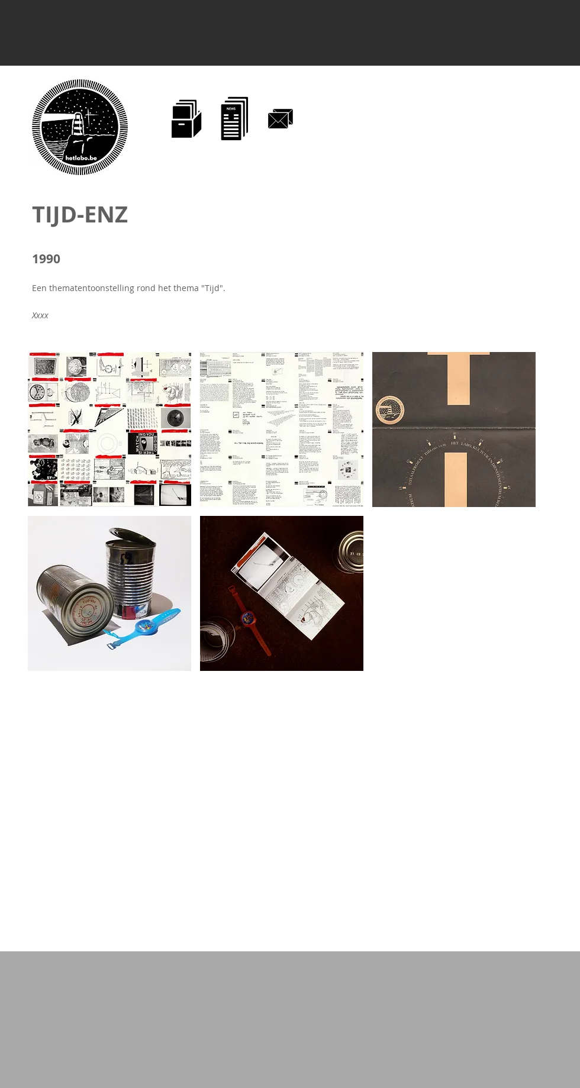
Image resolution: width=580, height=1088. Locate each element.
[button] (109, 429)
